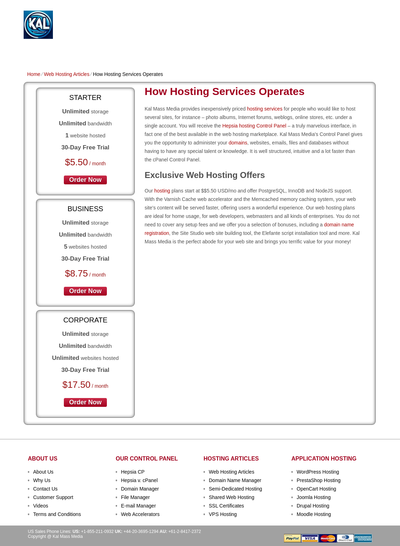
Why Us (41, 480)
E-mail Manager (138, 506)
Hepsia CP (133, 472)
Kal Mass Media (111, 21)
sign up (337, 27)
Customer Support (53, 497)
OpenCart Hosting (316, 489)
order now (85, 179)
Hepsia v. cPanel (139, 480)
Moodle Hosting (314, 514)
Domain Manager (140, 489)
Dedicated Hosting (196, 51)
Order (277, 51)
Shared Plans (65, 51)
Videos (40, 506)
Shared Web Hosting (231, 497)
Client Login (164, 5)
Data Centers (244, 51)
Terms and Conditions (57, 514)
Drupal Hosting (313, 506)
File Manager (135, 497)
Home (34, 51)
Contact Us (45, 489)
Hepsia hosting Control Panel (254, 126)
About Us (43, 472)
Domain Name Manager (235, 480)
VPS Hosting (149, 51)
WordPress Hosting (318, 472)
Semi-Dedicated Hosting (235, 489)
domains (238, 143)
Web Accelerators (140, 514)
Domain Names (108, 51)
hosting (162, 191)
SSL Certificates (226, 506)
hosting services (264, 109)
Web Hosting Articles (66, 74)
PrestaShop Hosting (319, 480)
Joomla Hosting (314, 497)
